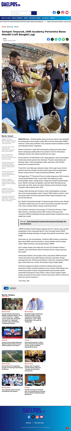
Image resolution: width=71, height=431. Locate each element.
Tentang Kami (39, 423)
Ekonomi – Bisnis (34, 18)
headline (13, 288)
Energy (52, 18)
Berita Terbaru (17, 18)
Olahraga (45, 18)
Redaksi (28, 423)
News (26, 18)
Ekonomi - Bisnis (13, 27)
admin (5, 39)
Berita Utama (6, 18)
